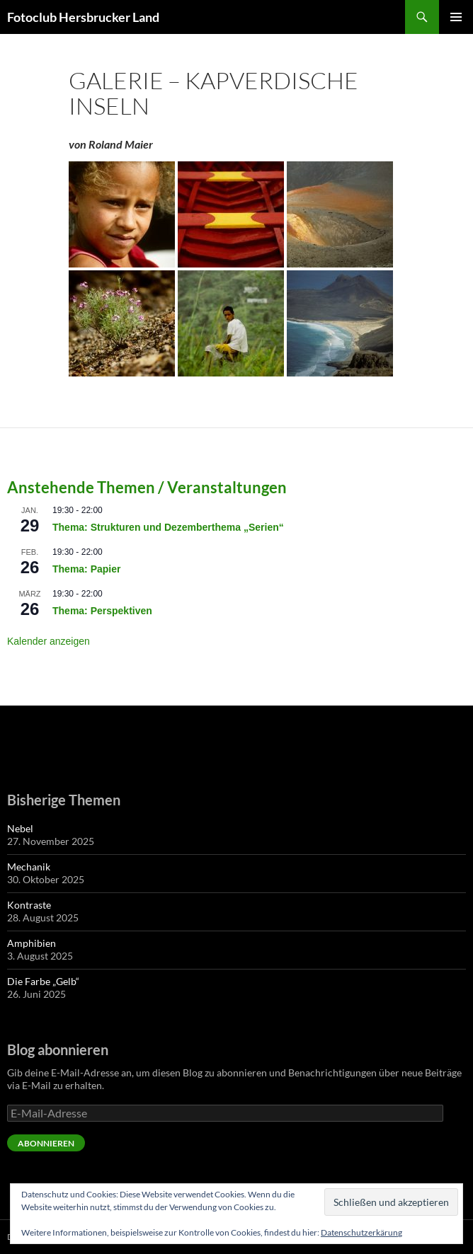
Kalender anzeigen (48, 641)
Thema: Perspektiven (102, 610)
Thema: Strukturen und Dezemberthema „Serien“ (168, 527)
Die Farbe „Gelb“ (43, 981)
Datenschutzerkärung (361, 1232)
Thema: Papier (86, 569)
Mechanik (28, 867)
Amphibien (31, 943)
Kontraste (29, 905)
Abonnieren (46, 1143)
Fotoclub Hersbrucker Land (83, 17)
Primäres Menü (456, 17)
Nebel (20, 828)
